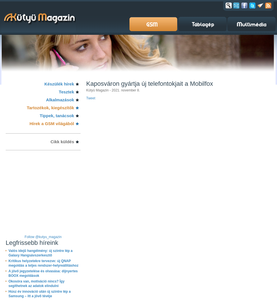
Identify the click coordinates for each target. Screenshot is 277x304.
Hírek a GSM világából (51, 123)
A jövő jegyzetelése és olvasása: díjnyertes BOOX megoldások (43, 273)
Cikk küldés (62, 141)
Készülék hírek (59, 84)
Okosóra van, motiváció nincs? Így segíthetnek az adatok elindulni (36, 283)
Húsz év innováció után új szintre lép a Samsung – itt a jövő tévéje (39, 294)
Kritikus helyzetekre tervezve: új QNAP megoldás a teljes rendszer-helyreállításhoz (43, 263)
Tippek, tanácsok (57, 115)
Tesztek (66, 91)
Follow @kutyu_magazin (43, 237)
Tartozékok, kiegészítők (50, 107)
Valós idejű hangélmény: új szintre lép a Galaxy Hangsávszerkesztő (40, 253)
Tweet (90, 98)
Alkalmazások (60, 99)
